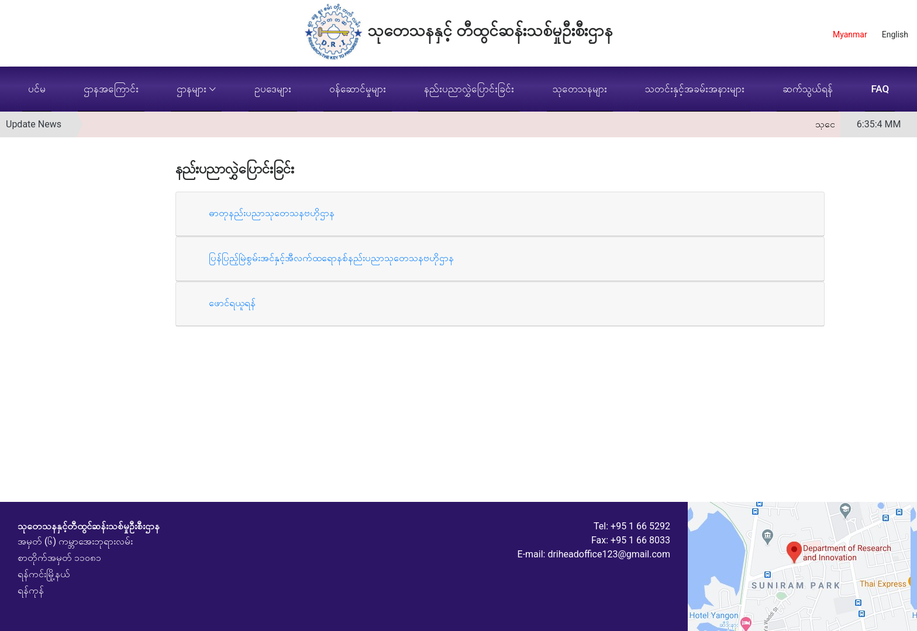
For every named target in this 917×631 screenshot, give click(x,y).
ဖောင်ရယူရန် (232, 302)
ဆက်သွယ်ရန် (807, 89)
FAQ (880, 89)
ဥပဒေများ (272, 89)
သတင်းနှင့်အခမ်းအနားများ (694, 89)
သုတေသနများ (580, 89)
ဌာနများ (191, 89)
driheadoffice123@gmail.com (608, 554)
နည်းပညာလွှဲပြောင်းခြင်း (469, 89)
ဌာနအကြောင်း (111, 89)
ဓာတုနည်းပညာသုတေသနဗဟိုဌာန (272, 213)
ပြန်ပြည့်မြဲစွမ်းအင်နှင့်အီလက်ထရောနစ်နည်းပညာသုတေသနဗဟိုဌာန (331, 258)
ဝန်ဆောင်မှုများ (357, 89)
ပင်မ (37, 89)
